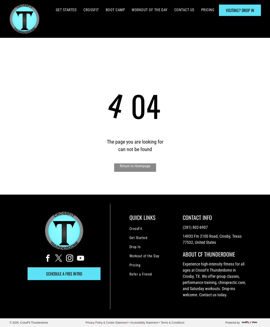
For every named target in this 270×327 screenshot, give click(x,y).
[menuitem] (66, 10)
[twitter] (58, 259)
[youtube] (80, 259)
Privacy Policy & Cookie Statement (107, 322)
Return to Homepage (135, 166)
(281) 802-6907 (195, 227)
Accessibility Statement (144, 322)
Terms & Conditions (172, 322)
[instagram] (69, 259)
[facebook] (48, 259)
